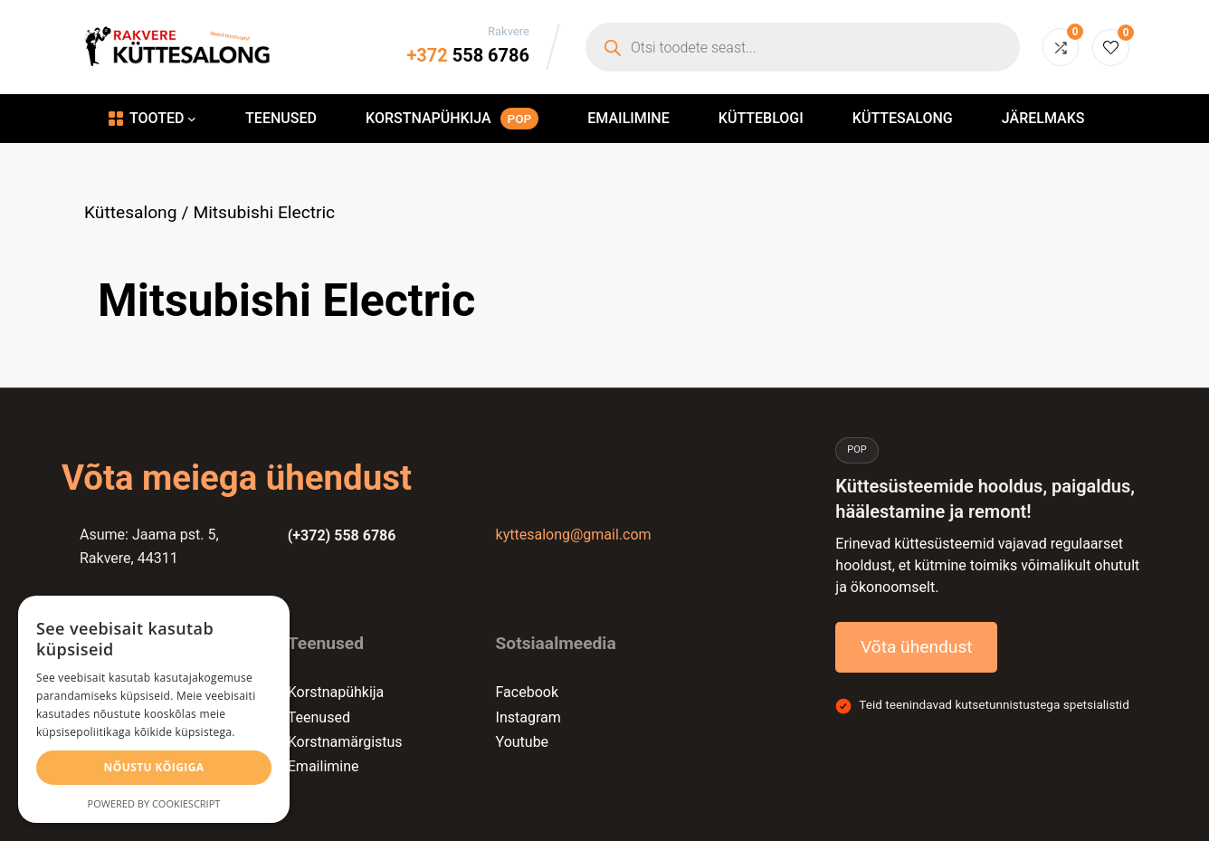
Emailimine (323, 766)
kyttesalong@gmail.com (574, 534)
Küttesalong (130, 212)
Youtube (522, 741)
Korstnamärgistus (345, 741)
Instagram (528, 717)
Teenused (319, 717)
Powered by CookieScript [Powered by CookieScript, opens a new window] (154, 803)
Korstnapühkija (336, 692)
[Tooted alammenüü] (191, 118)
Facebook (527, 692)
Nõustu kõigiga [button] (154, 767)
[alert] (154, 709)
